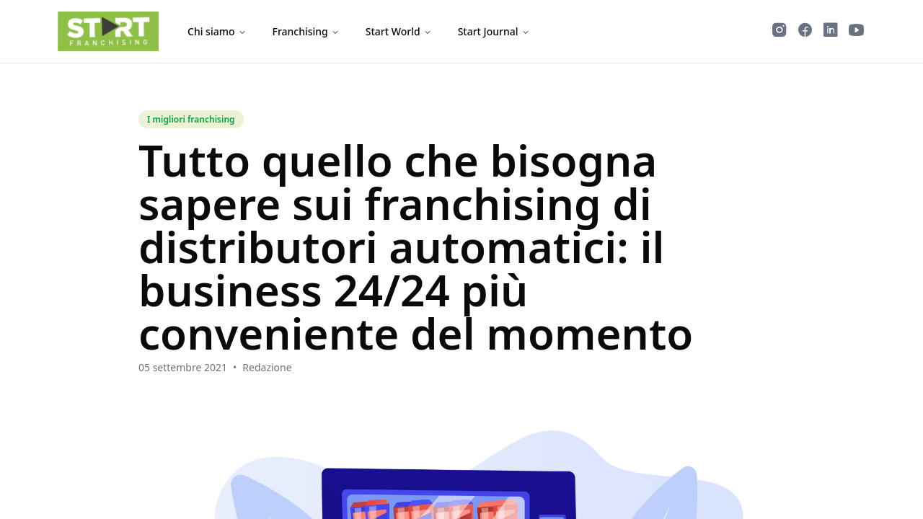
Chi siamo (217, 31)
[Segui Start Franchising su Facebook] (805, 32)
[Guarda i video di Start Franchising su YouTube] (856, 32)
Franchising (306, 31)
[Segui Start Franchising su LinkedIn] (830, 32)
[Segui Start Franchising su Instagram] (779, 32)
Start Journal (494, 31)
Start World (399, 31)
